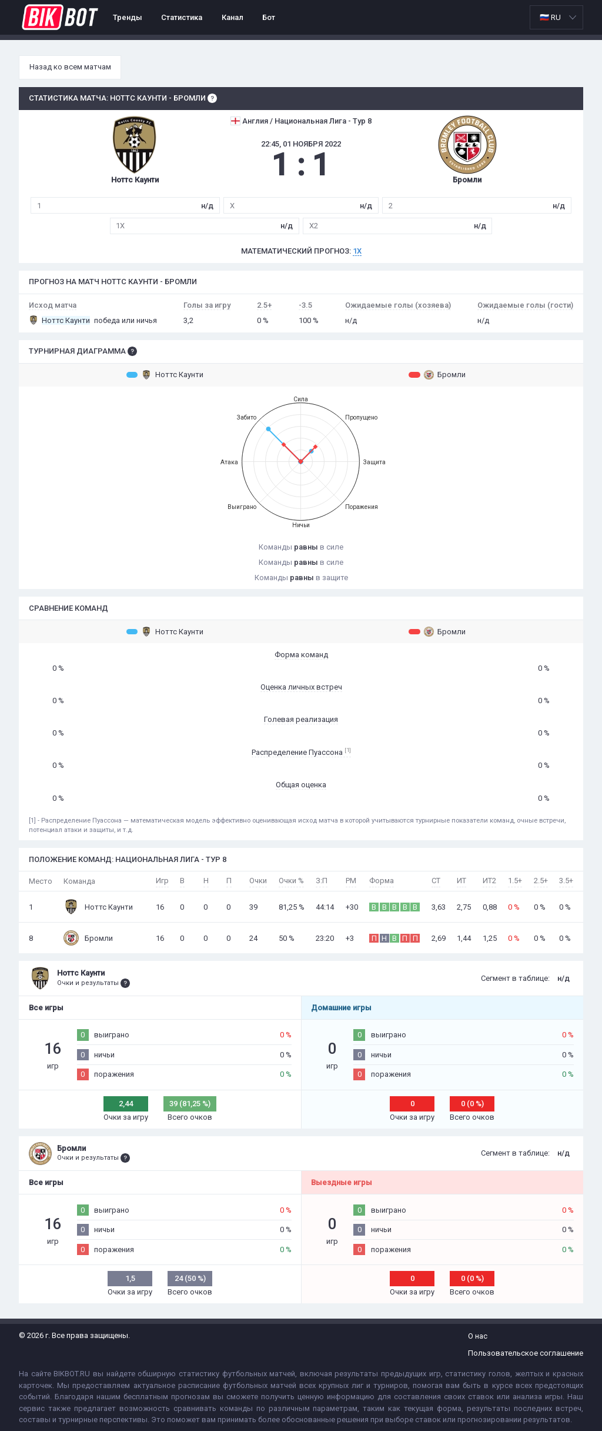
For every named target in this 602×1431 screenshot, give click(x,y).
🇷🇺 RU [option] (550, 17)
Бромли (437, 375)
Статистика (181, 17)
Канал (232, 17)
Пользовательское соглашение (525, 1353)
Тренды (127, 17)
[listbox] (556, 17)
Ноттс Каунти (164, 375)
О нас (477, 1336)
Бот (268, 17)
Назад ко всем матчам (70, 66)
